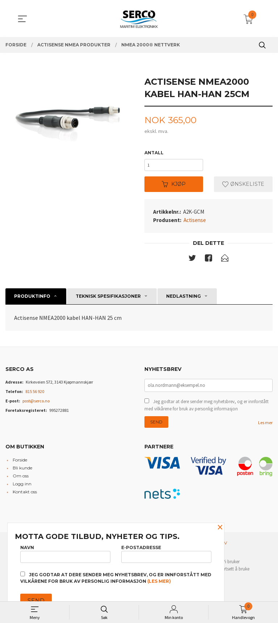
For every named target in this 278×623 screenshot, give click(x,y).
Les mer (265, 425)
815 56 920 (34, 393)
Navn (65, 553)
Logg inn (22, 487)
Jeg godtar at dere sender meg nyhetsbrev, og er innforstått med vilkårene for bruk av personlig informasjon (206, 408)
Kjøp (174, 186)
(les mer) (159, 581)
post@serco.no (36, 403)
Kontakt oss (25, 495)
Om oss (21, 479)
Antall (154, 153)
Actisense (195, 221)
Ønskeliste (243, 186)
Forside (20, 463)
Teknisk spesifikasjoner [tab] (108, 298)
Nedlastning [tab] (183, 298)
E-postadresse (166, 553)
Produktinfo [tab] (32, 298)
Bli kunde (22, 471)
